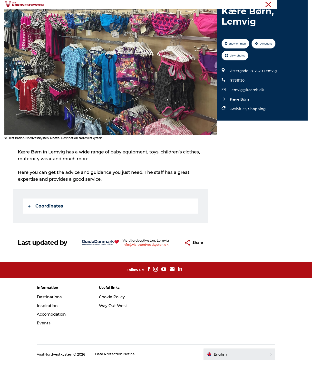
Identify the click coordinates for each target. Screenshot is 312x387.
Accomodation (55, 337)
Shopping (256, 132)
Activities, (239, 132)
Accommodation (175, 15)
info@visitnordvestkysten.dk (133, 268)
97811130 (237, 103)
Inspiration (122, 15)
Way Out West (115, 329)
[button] (168, 266)
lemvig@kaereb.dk (247, 113)
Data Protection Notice (119, 377)
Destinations (93, 15)
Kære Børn (239, 122)
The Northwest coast (292, 4)
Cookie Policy (114, 320)
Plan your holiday (214, 15)
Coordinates (45, 229)
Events (146, 15)
